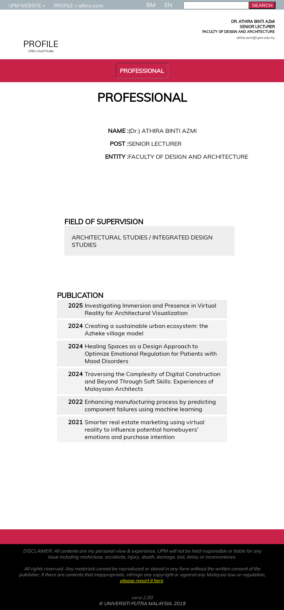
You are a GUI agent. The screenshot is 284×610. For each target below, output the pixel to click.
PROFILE (60, 6)
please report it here (141, 580)
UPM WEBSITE (21, 6)
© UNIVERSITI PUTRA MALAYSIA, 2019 (142, 603)
